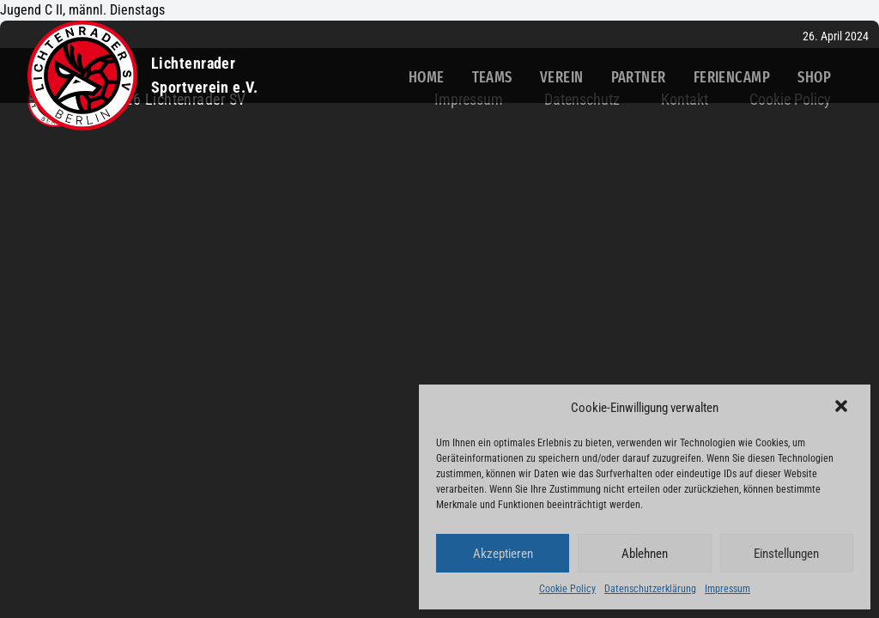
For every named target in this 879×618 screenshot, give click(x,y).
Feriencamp (732, 77)
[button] (843, 407)
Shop (814, 77)
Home (427, 77)
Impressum (727, 589)
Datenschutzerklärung (650, 589)
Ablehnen (644, 553)
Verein (562, 77)
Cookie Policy (567, 589)
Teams (492, 77)
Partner (638, 77)
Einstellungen (786, 553)
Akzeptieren (503, 553)
